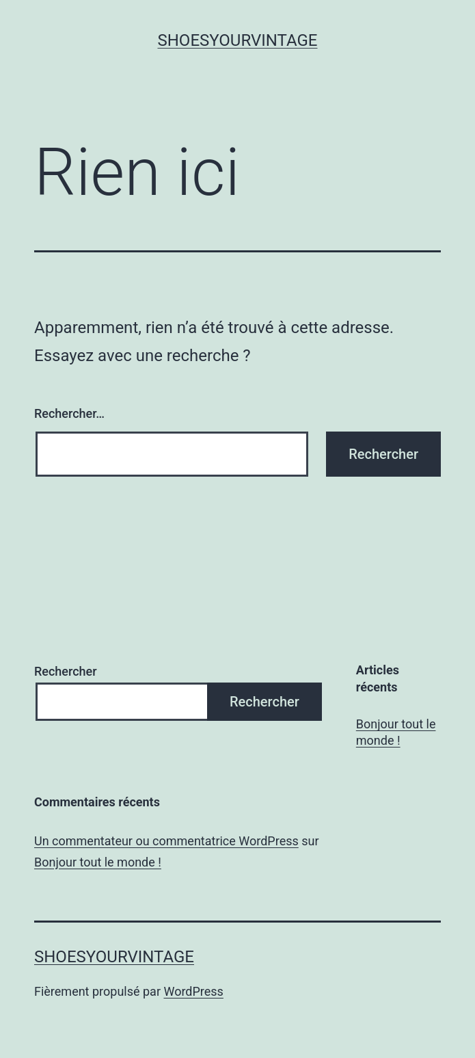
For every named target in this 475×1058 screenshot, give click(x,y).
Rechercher (65, 671)
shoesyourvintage (238, 40)
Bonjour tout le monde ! (396, 732)
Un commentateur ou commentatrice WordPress (166, 841)
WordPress (193, 991)
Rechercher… (69, 413)
